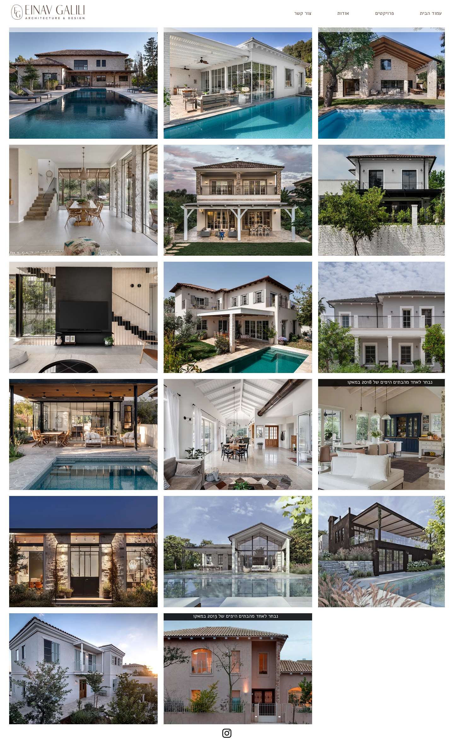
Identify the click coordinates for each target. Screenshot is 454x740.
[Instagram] (227, 733)
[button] (376, 13)
